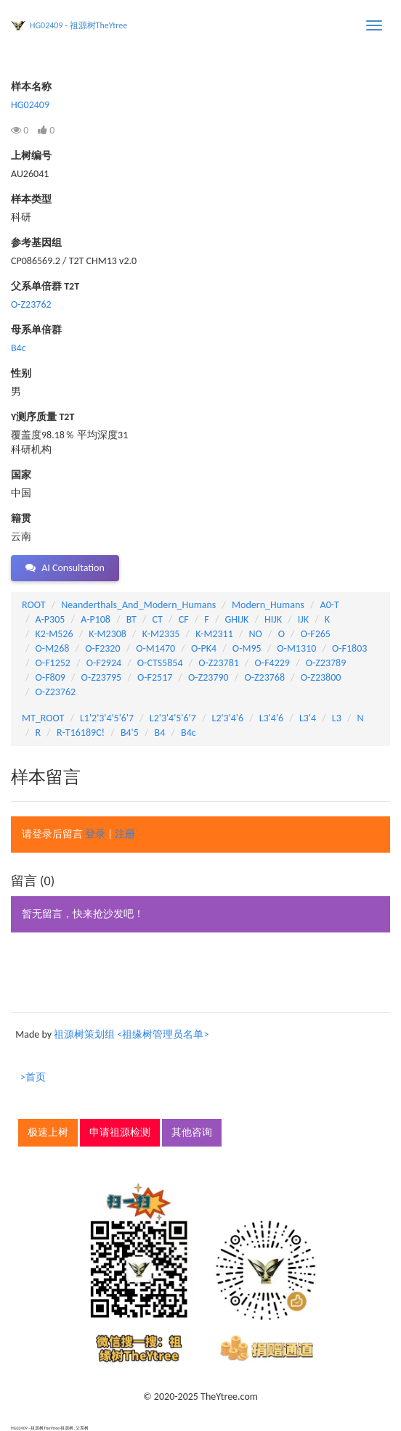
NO (255, 634)
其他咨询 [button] (191, 1132)
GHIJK (237, 619)
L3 (336, 718)
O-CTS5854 (160, 663)
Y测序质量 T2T (42, 417)
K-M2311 (214, 634)
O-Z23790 (208, 677)
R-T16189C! (81, 732)
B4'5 (130, 732)
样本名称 (31, 87)
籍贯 (21, 518)
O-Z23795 (101, 677)
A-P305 (50, 619)
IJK (303, 619)
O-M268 (53, 648)
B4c (18, 348)
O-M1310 (296, 648)
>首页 (33, 1077)
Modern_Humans (268, 605)
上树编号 (31, 155)
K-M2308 (107, 634)
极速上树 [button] (48, 1132)
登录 (95, 834)
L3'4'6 (271, 718)
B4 (160, 732)
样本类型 (31, 199)
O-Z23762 (31, 304)
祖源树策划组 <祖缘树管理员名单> (131, 1034)
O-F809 (50, 677)
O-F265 (316, 634)
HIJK (273, 619)
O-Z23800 (321, 677)
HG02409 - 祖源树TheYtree (78, 25)
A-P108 (95, 619)
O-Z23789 (326, 663)
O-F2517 (154, 677)
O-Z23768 (264, 677)
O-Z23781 (218, 663)
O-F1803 (349, 648)
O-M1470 (155, 648)
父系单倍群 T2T (45, 286)
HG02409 (30, 105)
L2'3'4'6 (228, 718)
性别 (21, 373)
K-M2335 (161, 634)
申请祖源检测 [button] (119, 1132)
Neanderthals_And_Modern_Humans (138, 605)
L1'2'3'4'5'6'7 (107, 718)
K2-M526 (54, 634)
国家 (21, 475)
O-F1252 (53, 663)
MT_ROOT (43, 718)
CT (158, 619)
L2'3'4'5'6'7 (173, 718)
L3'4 (307, 718)
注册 (125, 834)
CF (184, 619)
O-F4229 (272, 663)
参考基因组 (36, 243)
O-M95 (247, 648)
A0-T (329, 605)
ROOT (33, 605)
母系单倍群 (36, 330)
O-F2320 (102, 648)
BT (131, 619)
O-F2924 (103, 663)
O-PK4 (203, 648)
